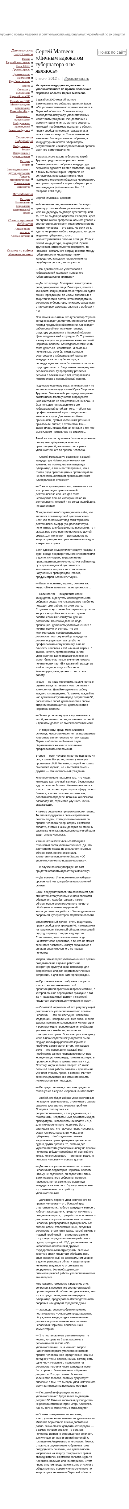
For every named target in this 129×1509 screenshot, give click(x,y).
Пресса (26, 85)
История (25, 161)
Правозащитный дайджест (20, 222)
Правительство (21, 74)
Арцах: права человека (22, 230)
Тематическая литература (22, 185)
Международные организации (20, 106)
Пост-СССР (23, 65)
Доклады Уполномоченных (20, 178)
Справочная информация (24, 139)
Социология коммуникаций (21, 207)
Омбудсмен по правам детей (21, 124)
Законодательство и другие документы (18, 171)
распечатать (78, 78)
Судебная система (19, 81)
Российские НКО (20, 101)
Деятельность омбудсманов (22, 52)
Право (26, 212)
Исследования (23, 194)
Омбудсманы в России (21, 148)
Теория (26, 164)
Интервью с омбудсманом (22, 118)
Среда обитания (20, 235)
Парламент (23, 77)
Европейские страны (18, 62)
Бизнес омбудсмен (19, 130)
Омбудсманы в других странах (21, 154)
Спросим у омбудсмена (23, 91)
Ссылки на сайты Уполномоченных (20, 252)
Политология (22, 202)
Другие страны (21, 69)
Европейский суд (20, 111)
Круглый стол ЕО (20, 96)
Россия (26, 58)
